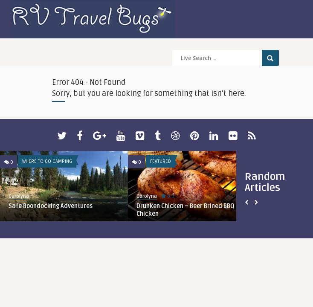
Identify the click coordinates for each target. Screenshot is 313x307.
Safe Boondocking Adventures (51, 206)
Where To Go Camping (47, 161)
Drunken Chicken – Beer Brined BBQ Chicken (185, 210)
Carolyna (19, 196)
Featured (160, 161)
